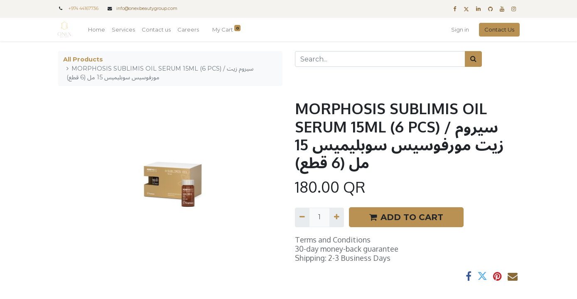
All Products (83, 59)
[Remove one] (302, 217)
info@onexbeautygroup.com (146, 8)
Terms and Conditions (333, 239)
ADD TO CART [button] (406, 217)
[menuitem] (97, 29)
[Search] (473, 59)
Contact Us (499, 29)
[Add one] (336, 217)
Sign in (460, 29)
